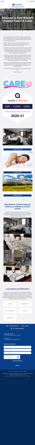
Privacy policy (15, 371)
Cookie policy (20, 371)
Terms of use (10, 371)
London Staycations (17, 149)
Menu (2, 1)
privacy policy (23, 374)
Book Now (32, 1)
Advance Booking (17, 172)
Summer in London (17, 195)
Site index (25, 371)
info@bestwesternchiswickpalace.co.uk (12, 339)
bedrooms (10, 214)
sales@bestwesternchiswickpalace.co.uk (23, 65)
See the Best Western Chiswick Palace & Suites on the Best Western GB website (17, 376)
